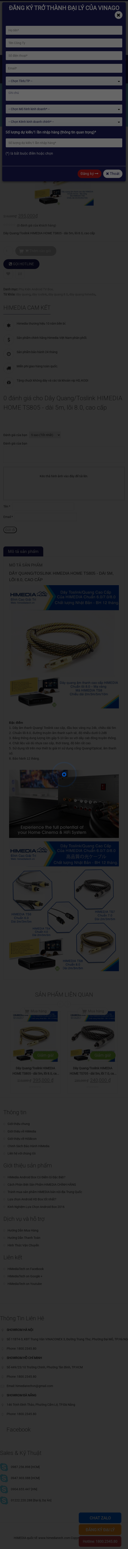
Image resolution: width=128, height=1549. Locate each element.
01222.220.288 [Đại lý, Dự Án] (31, 1500)
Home (12, 117)
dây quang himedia (82, 294)
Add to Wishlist (8, 274)
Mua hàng (39, 1011)
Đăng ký (89, 173)
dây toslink (39, 294)
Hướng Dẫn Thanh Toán (24, 1238)
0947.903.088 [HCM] (25, 1478)
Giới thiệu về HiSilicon (22, 1139)
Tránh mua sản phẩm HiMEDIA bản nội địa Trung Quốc (45, 1192)
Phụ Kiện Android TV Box (36, 289)
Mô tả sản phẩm (23, 551)
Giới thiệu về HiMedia (22, 1131)
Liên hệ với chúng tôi (21, 1153)
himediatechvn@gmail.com (27, 5)
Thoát (113, 173)
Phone (59, 5)
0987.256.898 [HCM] (25, 1467)
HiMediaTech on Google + (25, 1276)
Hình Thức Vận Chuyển (23, 1245)
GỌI (21, 264)
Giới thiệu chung (19, 1124)
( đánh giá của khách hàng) (36, 225)
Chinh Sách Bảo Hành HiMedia (28, 1146)
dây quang (23, 294)
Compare (20, 274)
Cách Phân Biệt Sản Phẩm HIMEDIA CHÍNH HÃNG (42, 1184)
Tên (6, 506)
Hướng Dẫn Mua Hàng (23, 1230)
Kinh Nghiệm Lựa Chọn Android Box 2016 (36, 1207)
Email (8, 517)
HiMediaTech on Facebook (26, 1269)
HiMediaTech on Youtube (25, 1284)
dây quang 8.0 (58, 294)
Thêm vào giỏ (38, 251)
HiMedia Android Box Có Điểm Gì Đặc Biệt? (36, 1177)
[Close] (118, 15)
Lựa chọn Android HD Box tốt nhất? (32, 1199)
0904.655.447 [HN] (24, 1489)
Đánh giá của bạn (15, 435)
